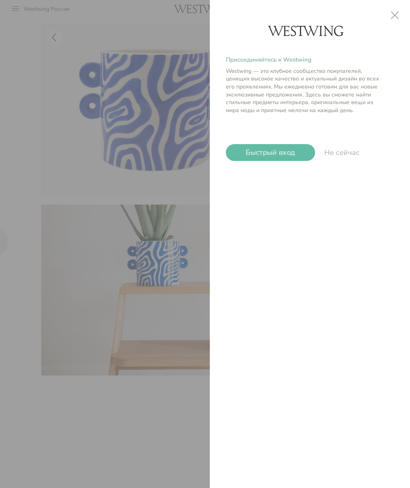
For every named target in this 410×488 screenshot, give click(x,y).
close (395, 15)
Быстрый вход (270, 152)
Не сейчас (342, 152)
